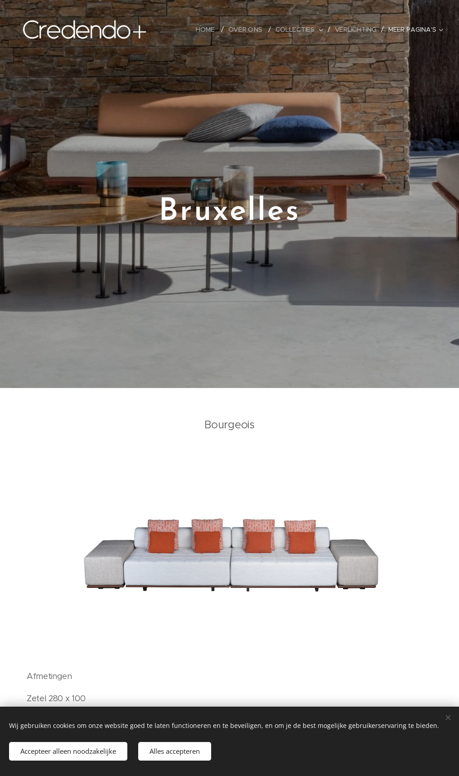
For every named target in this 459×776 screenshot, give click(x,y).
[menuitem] (208, 29)
